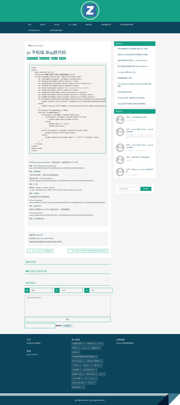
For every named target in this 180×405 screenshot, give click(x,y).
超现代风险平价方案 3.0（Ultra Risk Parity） (133, 60)
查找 (146, 189)
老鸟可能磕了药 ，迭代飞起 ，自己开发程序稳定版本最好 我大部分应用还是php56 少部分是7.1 (140, 137)
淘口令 (92, 383)
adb (100, 343)
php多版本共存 (90, 370)
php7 (94, 378)
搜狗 (131, 343)
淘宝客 (75, 352)
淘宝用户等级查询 (94, 361)
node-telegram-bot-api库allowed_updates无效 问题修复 (134, 85)
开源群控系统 (78, 343)
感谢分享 (129, 160)
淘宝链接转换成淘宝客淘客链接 (84, 357)
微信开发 (89, 24)
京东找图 (76, 370)
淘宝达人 (88, 365)
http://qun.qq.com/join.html (41, 162)
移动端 (36, 193)
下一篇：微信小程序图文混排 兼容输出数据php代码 (88, 251)
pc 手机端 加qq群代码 (46, 52)
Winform (45, 58)
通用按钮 (37, 171)
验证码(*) (59, 326)
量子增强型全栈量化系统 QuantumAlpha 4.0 (133, 66)
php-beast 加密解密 (131, 175)
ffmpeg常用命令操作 (125, 92)
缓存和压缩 (92, 374)
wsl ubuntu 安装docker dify (127, 72)
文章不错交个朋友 (131, 120)
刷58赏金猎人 (78, 387)
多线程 (75, 348)
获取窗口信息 (78, 374)
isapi (102, 374)
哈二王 (55, 58)
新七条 (98, 365)
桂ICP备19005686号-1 (82, 400)
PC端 (36, 184)
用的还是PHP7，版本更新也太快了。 (137, 150)
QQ (122, 343)
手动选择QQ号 (39, 218)
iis (87, 378)
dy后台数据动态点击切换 (139, 117)
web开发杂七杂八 (34, 30)
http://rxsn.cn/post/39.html (45, 238)
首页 (29, 24)
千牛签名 (76, 365)
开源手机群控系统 (126, 24)
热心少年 (33, 46)
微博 (128, 343)
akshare (85, 348)
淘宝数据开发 (106, 24)
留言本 (42, 24)
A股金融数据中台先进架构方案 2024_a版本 (133, 49)
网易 (125, 343)
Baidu (118, 343)
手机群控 (91, 343)
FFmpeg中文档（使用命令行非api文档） (132, 98)
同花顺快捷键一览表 (125, 78)
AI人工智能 (72, 24)
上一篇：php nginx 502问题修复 (40, 251)
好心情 (56, 24)
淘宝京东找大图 (79, 383)
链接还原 (96, 348)
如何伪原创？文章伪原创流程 (141, 157)
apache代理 (77, 378)
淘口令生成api (78, 361)
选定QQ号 (37, 206)
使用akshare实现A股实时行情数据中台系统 (133, 54)
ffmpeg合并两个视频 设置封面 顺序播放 (131, 104)
